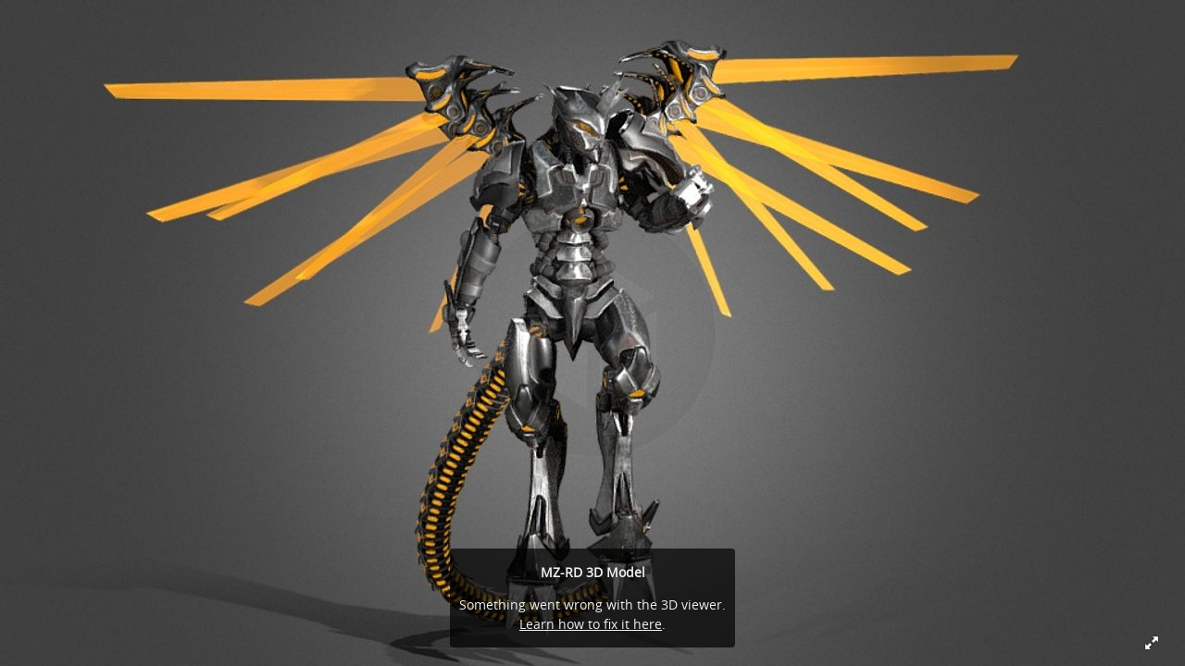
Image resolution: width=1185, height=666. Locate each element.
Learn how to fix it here (590, 624)
